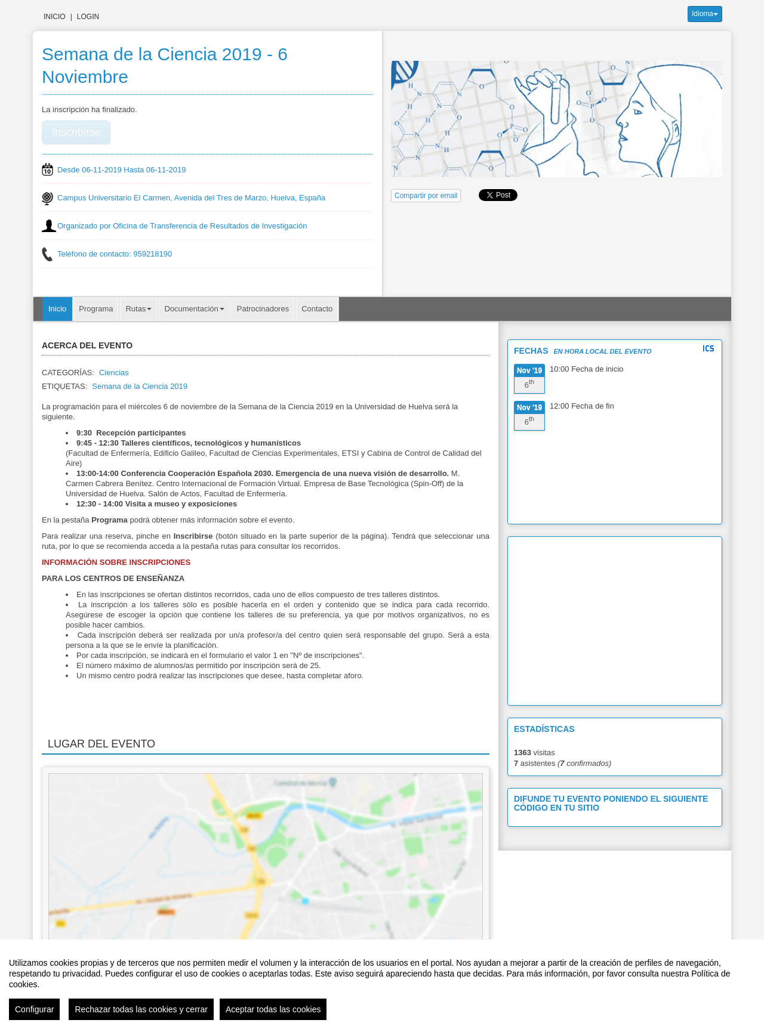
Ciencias (114, 372)
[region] (382, 984)
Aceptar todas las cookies (273, 1009)
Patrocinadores (263, 308)
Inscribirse (76, 132)
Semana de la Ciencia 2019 (139, 386)
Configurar (34, 1009)
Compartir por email (426, 195)
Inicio (55, 17)
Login (88, 17)
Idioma (705, 14)
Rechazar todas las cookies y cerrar (141, 1009)
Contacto (316, 308)
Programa (96, 308)
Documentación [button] (194, 308)
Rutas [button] (138, 308)
